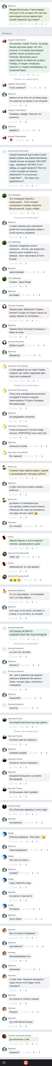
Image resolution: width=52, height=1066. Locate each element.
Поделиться (46, 23)
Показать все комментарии (26, 79)
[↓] (41, 24)
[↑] (36, 24)
